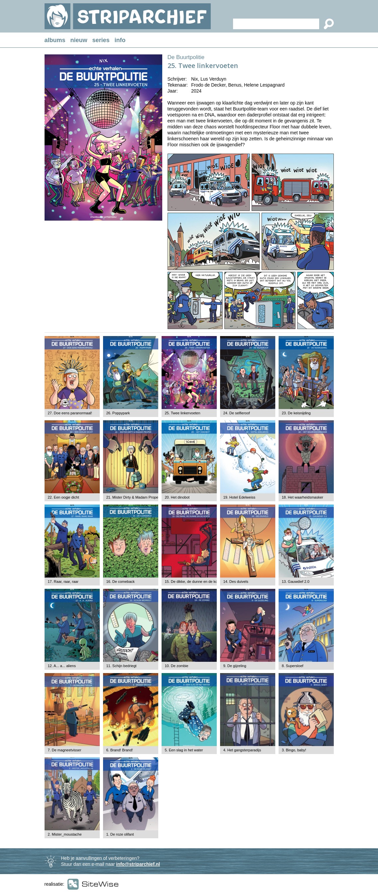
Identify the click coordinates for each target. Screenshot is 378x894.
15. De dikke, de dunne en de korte (193, 582)
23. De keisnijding (296, 413)
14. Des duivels (235, 582)
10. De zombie (177, 666)
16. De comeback (120, 582)
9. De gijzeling (234, 666)
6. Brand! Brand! (119, 750)
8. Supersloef (293, 666)
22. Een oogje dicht (63, 497)
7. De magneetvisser (64, 750)
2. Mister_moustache (65, 834)
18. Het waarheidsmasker (302, 497)
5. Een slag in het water (184, 750)
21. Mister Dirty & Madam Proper (133, 497)
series (101, 40)
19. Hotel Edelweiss (239, 497)
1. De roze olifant (120, 834)
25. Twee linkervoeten (182, 413)
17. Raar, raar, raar (63, 582)
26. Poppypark (118, 413)
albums (55, 40)
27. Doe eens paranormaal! (70, 413)
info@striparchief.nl (138, 864)
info (120, 40)
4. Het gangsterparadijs (242, 750)
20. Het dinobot (177, 497)
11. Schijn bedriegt (121, 666)
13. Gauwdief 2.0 (296, 582)
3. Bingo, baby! (294, 750)
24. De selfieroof (236, 413)
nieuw (78, 40)
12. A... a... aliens (62, 666)
